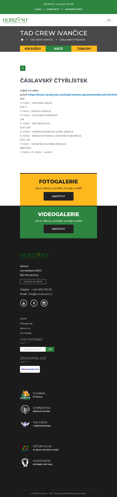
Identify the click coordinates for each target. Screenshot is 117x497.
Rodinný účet (73, 9)
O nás (38, 9)
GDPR (23, 318)
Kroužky (33, 49)
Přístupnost (26, 323)
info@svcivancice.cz (40, 294)
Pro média (25, 333)
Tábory (84, 49)
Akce (58, 49)
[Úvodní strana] (21, 39)
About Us (25, 328)
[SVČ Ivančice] (15, 20)
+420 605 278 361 (64, 4)
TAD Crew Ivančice (41, 39)
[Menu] (109, 20)
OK (50, 349)
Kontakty (53, 9)
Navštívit (58, 196)
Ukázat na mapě (33, 281)
